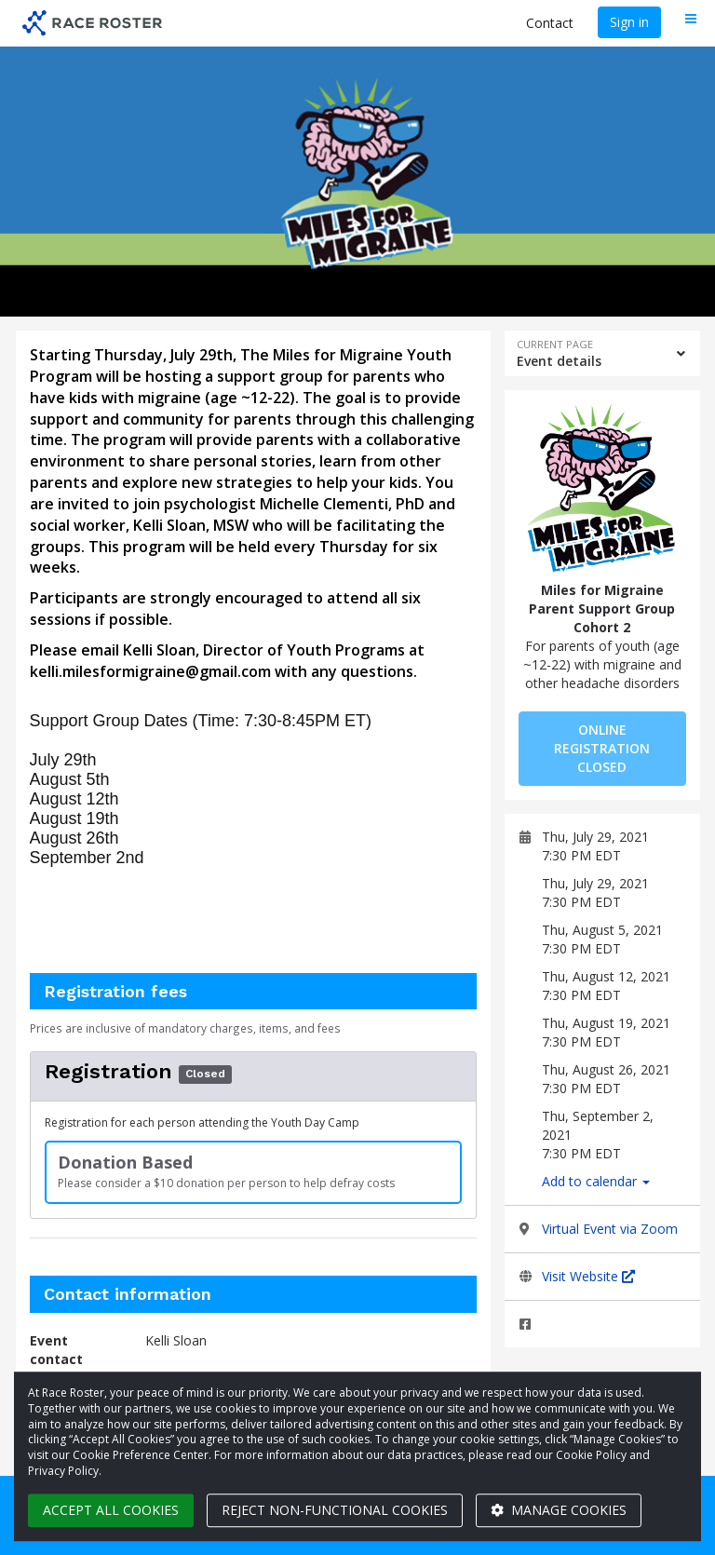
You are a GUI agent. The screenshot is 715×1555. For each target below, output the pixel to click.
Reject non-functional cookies (335, 1510)
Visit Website (588, 1276)
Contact (549, 23)
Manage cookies (559, 1510)
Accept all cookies (111, 1510)
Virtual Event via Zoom (610, 1228)
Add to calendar (596, 1181)
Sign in (629, 22)
